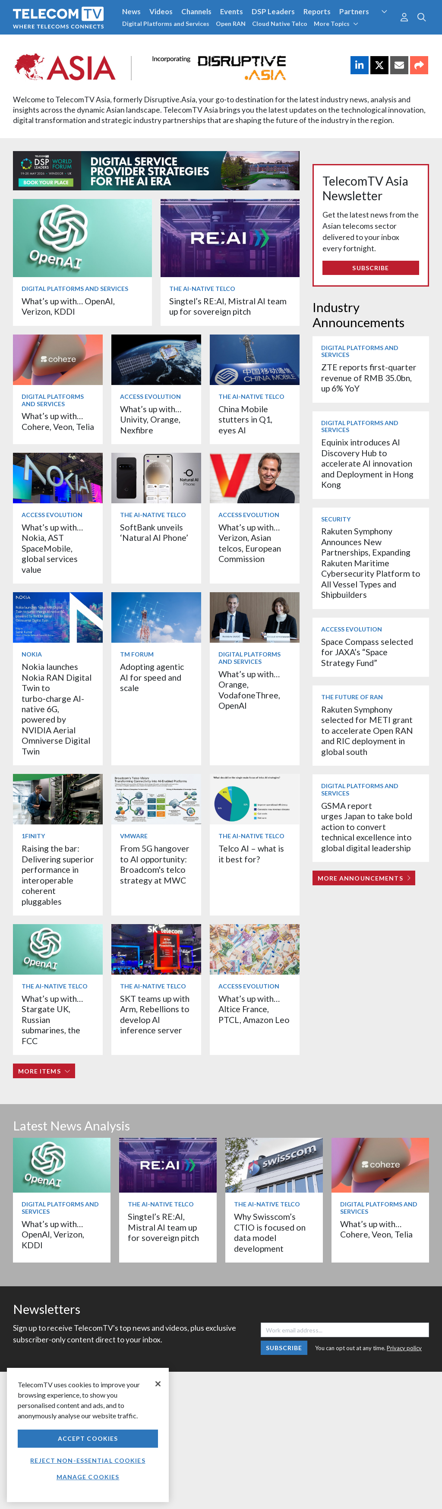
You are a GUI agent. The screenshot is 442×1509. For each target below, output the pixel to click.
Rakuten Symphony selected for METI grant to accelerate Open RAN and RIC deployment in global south (367, 730)
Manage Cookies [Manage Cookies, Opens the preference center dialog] (88, 1477)
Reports (317, 11)
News (131, 11)
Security (335, 519)
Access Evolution (150, 396)
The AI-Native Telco (202, 288)
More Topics (336, 23)
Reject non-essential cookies (87, 1460)
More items (44, 1071)
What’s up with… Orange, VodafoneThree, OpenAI (249, 689)
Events (231, 11)
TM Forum (137, 654)
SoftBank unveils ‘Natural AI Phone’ (155, 532)
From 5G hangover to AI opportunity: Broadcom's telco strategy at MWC (154, 864)
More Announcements (364, 878)
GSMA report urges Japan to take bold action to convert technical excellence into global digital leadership (366, 827)
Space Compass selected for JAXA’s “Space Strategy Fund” (367, 652)
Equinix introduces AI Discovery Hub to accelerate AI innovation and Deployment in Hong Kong (367, 463)
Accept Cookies (88, 1438)
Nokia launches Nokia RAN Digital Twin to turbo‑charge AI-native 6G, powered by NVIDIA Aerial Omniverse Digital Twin (57, 709)
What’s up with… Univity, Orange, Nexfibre (150, 419)
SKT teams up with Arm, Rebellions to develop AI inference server (154, 1014)
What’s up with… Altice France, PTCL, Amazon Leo (254, 1009)
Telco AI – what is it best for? (251, 853)
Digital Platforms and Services (165, 23)
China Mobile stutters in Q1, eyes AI (245, 419)
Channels (196, 11)
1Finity (33, 836)
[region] (88, 1435)
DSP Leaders (273, 11)
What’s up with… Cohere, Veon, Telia (58, 421)
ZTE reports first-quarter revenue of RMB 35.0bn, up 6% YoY (369, 377)
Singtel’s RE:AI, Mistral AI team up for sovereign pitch (228, 306)
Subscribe (370, 267)
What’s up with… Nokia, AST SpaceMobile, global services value (52, 548)
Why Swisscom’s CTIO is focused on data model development (270, 1232)
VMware (134, 836)
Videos (161, 11)
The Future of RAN (352, 697)
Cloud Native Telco (279, 23)
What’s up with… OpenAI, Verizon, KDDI (68, 306)
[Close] (157, 1383)
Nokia (32, 654)
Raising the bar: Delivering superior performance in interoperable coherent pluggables (58, 874)
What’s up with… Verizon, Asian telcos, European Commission (249, 543)
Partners (354, 11)
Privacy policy (404, 1348)
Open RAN (231, 23)
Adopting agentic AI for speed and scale (152, 677)
